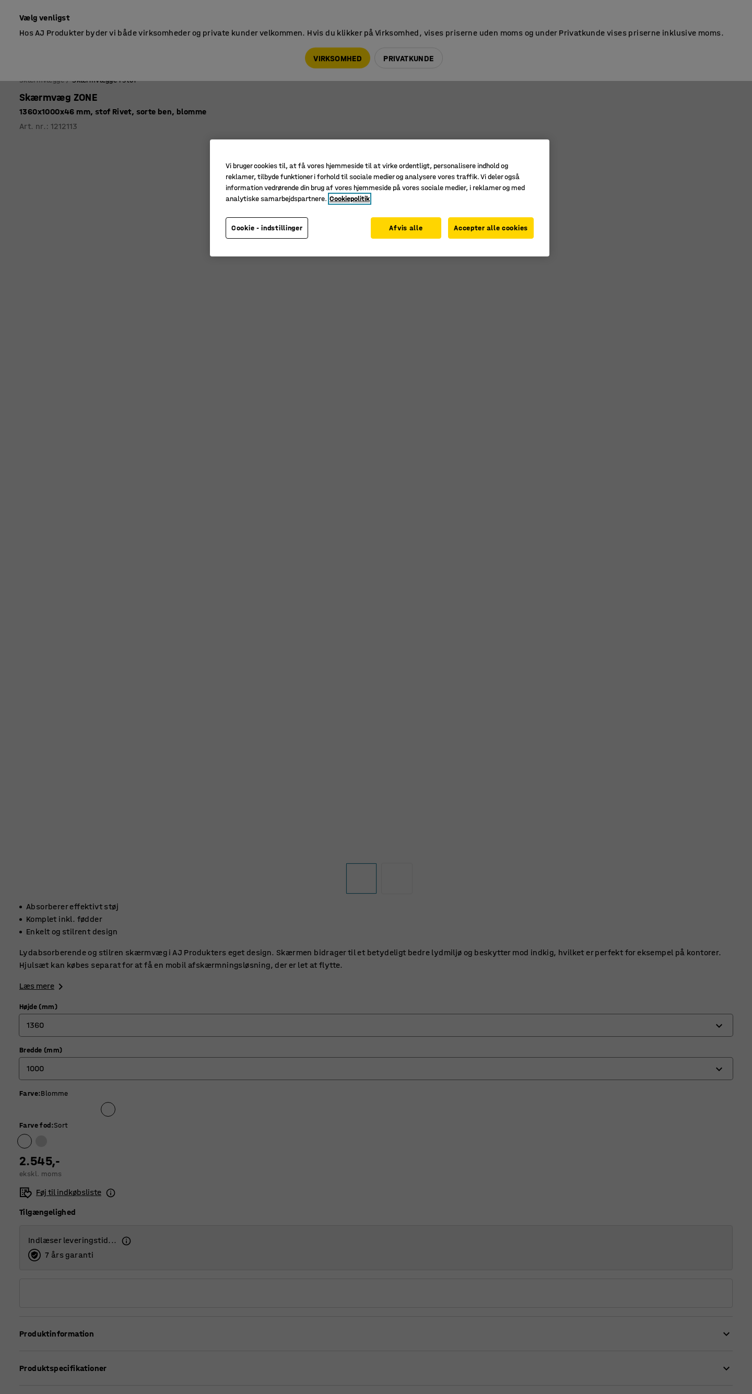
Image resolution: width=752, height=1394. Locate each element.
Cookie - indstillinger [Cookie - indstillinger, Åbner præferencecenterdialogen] (266, 228)
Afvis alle (404, 228)
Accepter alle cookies (491, 228)
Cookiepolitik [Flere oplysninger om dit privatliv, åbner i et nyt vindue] (350, 198)
